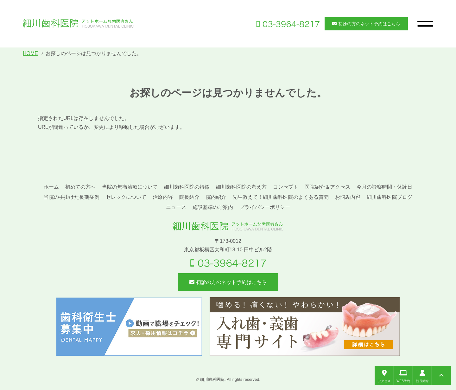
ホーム (51, 187)
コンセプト (285, 187)
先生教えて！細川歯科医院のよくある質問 (280, 197)
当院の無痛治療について (130, 187)
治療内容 (163, 197)
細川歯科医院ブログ (389, 197)
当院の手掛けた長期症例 (71, 197)
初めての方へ (80, 187)
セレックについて (126, 197)
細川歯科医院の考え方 (241, 187)
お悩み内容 (347, 197)
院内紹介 (216, 197)
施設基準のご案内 (213, 207)
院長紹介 (189, 197)
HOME (30, 53)
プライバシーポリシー (264, 207)
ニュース (176, 207)
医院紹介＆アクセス (327, 187)
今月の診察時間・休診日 (384, 187)
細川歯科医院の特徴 (187, 187)
